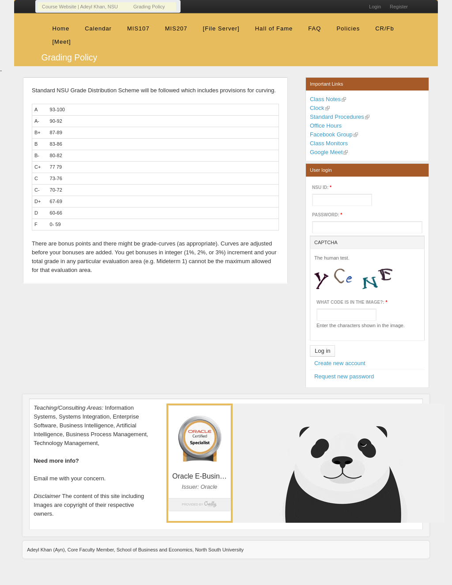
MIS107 (138, 28)
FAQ (314, 28)
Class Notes (325, 99)
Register (399, 6)
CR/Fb (384, 28)
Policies (348, 28)
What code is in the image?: (351, 302)
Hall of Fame (274, 28)
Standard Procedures (337, 116)
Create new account (339, 363)
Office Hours (326, 125)
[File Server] (221, 28)
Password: (327, 214)
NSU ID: (321, 187)
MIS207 (176, 28)
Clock (317, 108)
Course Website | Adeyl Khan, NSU (80, 6)
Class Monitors (329, 143)
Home (61, 28)
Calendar (98, 28)
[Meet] (62, 41)
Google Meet (326, 152)
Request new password (344, 376)
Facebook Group (331, 134)
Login (375, 6)
